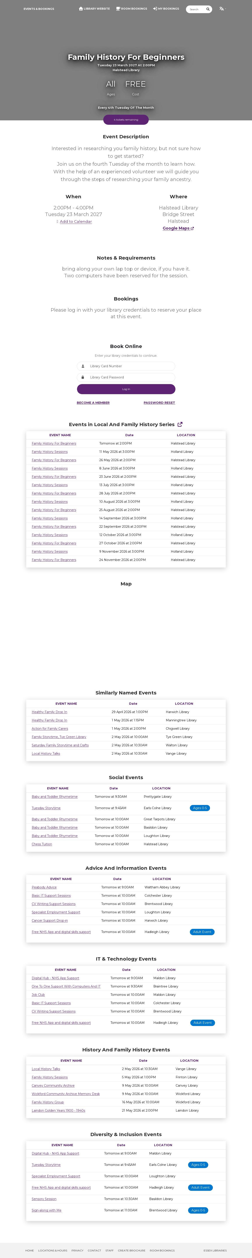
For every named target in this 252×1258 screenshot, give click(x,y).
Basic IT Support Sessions (51, 896)
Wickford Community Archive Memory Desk (66, 1094)
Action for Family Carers (50, 729)
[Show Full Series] (180, 424)
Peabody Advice (44, 887)
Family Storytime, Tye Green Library (59, 737)
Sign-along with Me (46, 1210)
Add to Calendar (73, 221)
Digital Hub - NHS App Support (55, 978)
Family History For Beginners (54, 443)
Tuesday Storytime (46, 808)
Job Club (38, 995)
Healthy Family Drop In (49, 712)
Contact (94, 1250)
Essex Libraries (215, 1250)
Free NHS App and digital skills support (61, 932)
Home (29, 1250)
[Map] (126, 634)
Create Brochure (131, 1250)
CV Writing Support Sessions (53, 904)
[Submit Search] (208, 9)
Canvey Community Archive (53, 1086)
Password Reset (159, 403)
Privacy (77, 1250)
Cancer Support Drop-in (50, 920)
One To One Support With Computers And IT (66, 986)
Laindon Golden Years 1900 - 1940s (58, 1110)
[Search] (195, 9)
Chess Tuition (42, 844)
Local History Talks (46, 754)
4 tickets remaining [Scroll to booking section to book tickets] (126, 119)
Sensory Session (44, 1199)
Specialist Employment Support (56, 912)
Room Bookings (162, 1250)
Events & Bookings (39, 9)
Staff (109, 1250)
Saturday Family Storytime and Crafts (60, 745)
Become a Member (93, 403)
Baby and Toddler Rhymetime (55, 797)
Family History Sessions (50, 452)
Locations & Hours (52, 1250)
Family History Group (48, 1102)
